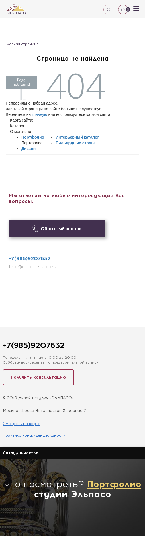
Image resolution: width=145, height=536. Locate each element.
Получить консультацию (38, 377)
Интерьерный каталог (77, 137)
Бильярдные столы (75, 143)
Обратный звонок (57, 228)
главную (39, 114)
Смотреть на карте (21, 424)
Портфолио (32, 137)
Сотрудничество (20, 453)
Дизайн (28, 148)
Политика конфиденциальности (34, 435)
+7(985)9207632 (29, 258)
